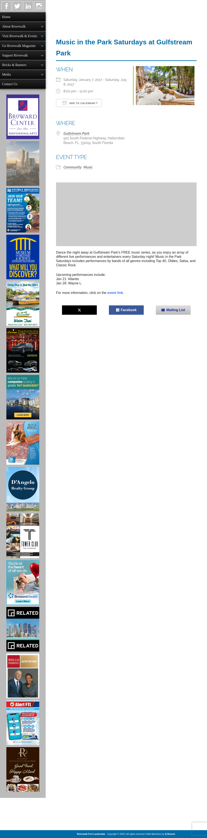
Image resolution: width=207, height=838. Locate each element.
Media (6, 74)
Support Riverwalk (15, 55)
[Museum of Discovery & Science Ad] (23, 257)
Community (72, 167)
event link (115, 293)
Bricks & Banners (14, 65)
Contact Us (9, 84)
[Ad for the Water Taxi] (23, 303)
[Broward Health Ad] (23, 582)
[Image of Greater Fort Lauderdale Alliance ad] (23, 397)
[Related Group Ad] (23, 629)
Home (6, 17)
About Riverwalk (14, 26)
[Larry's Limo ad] (23, 350)
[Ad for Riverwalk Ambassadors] (23, 210)
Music (88, 167)
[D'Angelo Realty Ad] (23, 489)
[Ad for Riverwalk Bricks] (23, 443)
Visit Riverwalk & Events (19, 36)
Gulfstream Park (76, 133)
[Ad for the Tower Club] (23, 535)
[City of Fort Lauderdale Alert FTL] (23, 722)
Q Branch (170, 834)
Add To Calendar (79, 103)
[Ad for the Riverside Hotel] (23, 769)
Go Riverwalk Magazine (18, 46)
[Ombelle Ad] (23, 163)
